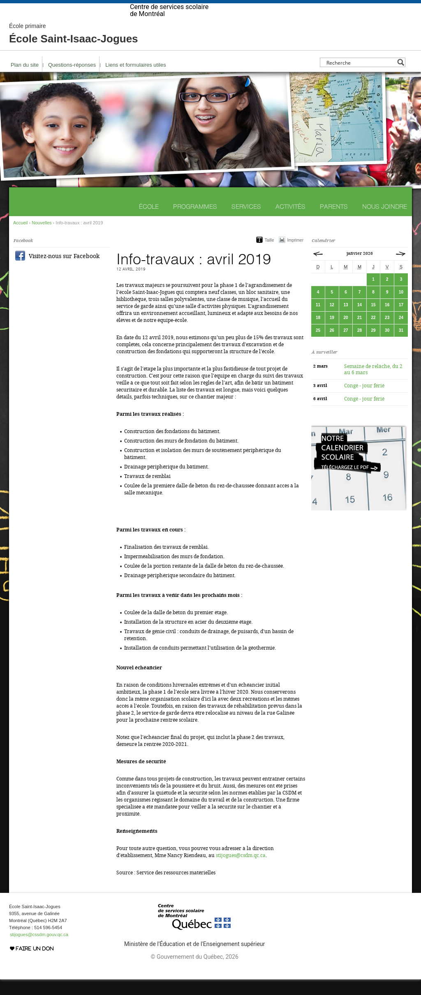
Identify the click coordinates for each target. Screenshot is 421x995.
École (149, 222)
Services (246, 222)
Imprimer (295, 256)
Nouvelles (41, 238)
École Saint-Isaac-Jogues (73, 49)
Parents (334, 222)
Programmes (195, 222)
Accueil (20, 238)
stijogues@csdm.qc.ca (241, 871)
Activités (290, 222)
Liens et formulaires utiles (135, 80)
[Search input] (360, 78)
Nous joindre (384, 222)
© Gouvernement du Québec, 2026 (194, 972)
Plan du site (25, 80)
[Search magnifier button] (400, 78)
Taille (269, 256)
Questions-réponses (72, 80)
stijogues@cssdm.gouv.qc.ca (39, 950)
